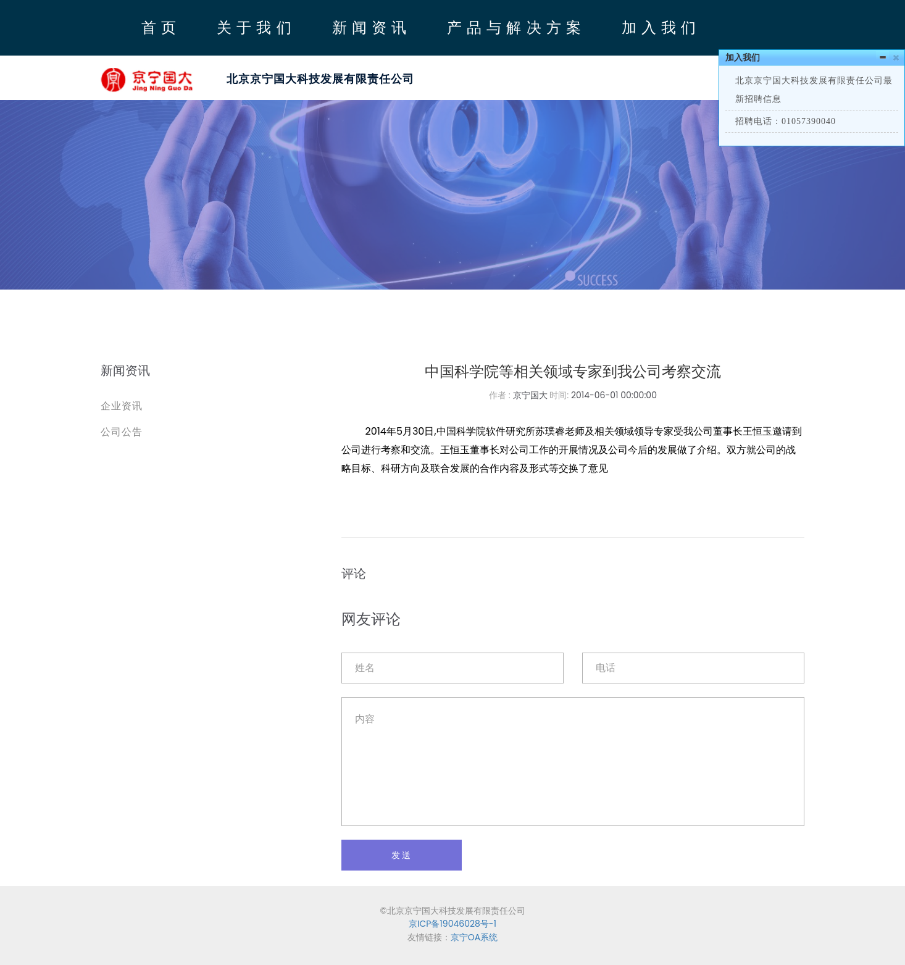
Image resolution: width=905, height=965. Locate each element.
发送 (401, 855)
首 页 (159, 27)
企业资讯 (122, 406)
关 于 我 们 (254, 27)
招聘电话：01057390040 (785, 121)
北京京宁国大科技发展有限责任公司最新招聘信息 (814, 90)
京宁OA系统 (474, 937)
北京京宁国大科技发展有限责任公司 (320, 79)
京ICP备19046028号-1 (452, 923)
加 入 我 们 (659, 27)
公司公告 (122, 432)
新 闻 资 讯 (369, 27)
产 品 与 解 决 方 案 (514, 27)
